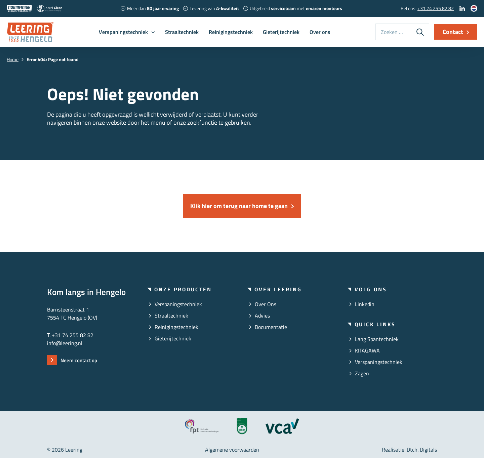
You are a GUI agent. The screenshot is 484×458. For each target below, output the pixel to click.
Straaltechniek (182, 32)
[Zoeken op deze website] (393, 32)
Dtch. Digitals (422, 450)
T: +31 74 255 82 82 (70, 335)
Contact (453, 31)
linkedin (364, 304)
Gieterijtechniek (281, 32)
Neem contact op (79, 360)
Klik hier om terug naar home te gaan (239, 205)
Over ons (320, 32)
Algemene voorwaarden (232, 450)
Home (12, 59)
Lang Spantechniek (377, 339)
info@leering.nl (64, 343)
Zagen (362, 373)
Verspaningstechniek (123, 32)
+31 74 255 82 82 (435, 8)
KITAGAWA (367, 350)
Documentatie (271, 327)
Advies (262, 315)
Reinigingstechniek (231, 32)
